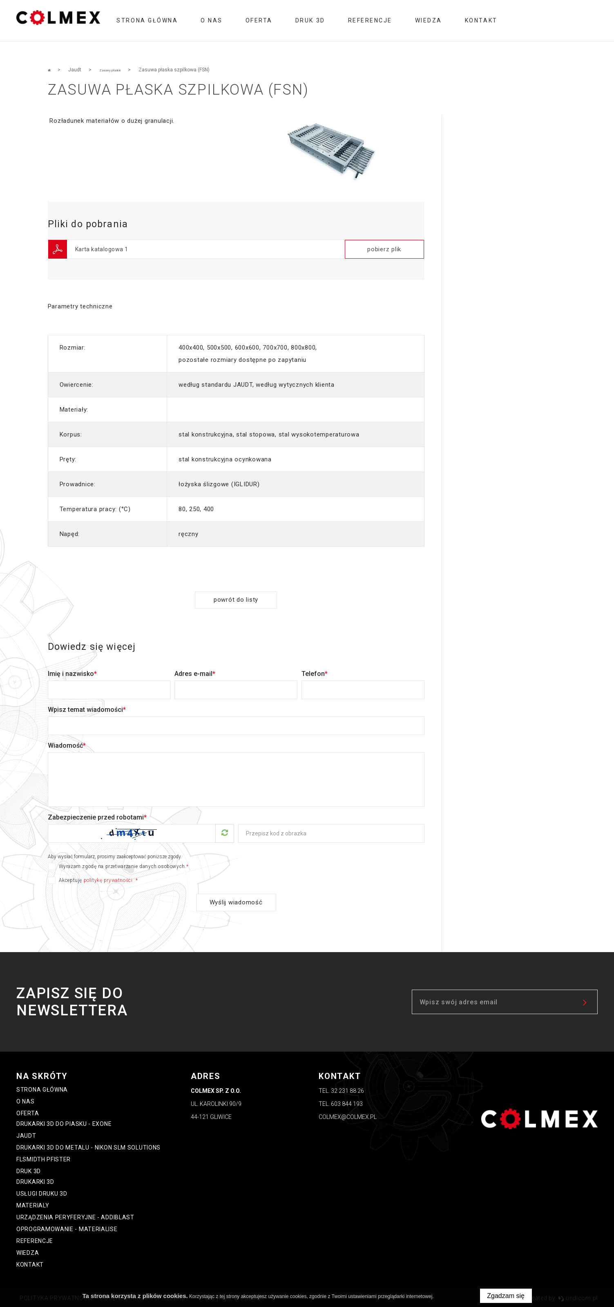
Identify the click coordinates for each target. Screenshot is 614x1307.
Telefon (314, 672)
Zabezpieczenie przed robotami (97, 816)
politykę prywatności (108, 879)
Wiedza (428, 20)
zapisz (585, 1000)
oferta (259, 20)
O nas (212, 20)
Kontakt (481, 20)
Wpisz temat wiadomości (87, 708)
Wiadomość (67, 744)
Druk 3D (310, 20)
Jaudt (26, 1134)
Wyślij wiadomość (236, 900)
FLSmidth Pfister (43, 1158)
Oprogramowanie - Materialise (67, 1228)
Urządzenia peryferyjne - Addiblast (75, 1216)
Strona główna (147, 20)
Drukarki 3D (35, 1180)
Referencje (370, 20)
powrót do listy (236, 598)
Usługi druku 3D (41, 1192)
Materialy (32, 1204)
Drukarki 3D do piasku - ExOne (64, 1122)
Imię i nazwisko (72, 672)
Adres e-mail (194, 672)
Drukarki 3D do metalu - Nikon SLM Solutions (88, 1146)
